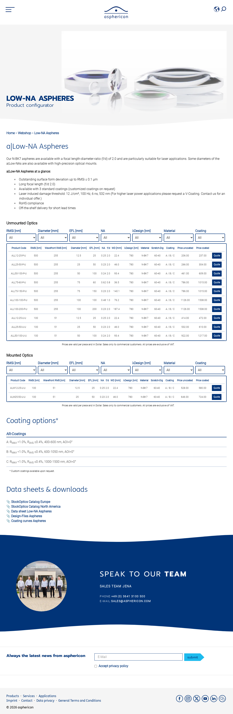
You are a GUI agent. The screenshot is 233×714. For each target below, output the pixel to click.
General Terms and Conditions (79, 700)
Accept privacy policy (113, 666)
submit (192, 657)
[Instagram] (189, 701)
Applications (47, 696)
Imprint (11, 700)
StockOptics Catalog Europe (30, 502)
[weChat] (223, 701)
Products (12, 696)
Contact (26, 700)
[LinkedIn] (214, 701)
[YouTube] (206, 701)
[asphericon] (116, 18)
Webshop (25, 133)
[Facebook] (180, 701)
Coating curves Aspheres (28, 521)
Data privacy (45, 700)
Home (10, 133)
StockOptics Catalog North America (36, 506)
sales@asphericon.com (131, 601)
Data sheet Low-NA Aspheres (31, 511)
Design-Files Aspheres (26, 516)
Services (29, 696)
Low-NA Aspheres (46, 133)
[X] (197, 701)
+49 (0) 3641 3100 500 (128, 596)
